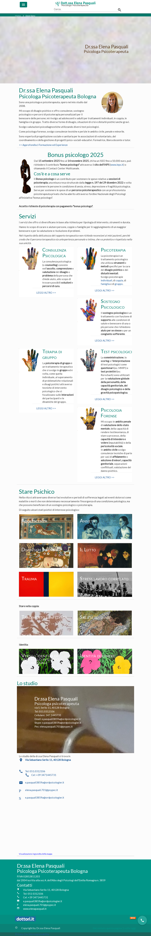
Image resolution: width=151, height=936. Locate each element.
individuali (106, 280)
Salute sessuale (95, 617)
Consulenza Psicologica (54, 252)
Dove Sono (30, 15)
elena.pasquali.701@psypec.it (41, 789)
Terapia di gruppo (52, 354)
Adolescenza (34, 521)
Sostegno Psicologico (113, 304)
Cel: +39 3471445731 (43, 774)
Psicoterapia (113, 250)
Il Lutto (88, 549)
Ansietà (87, 521)
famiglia (105, 283)
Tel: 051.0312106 (35, 771)
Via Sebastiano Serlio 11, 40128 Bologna (46, 889)
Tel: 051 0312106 (33, 893)
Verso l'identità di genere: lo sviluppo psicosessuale (40, 659)
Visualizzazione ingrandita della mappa (35, 854)
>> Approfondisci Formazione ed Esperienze (43, 144)
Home (18, 15)
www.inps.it (117, 164)
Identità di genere (97, 655)
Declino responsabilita (36, 934)
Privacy (19, 934)
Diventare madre (38, 549)
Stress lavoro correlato (104, 578)
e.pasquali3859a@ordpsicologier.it (44, 782)
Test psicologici (116, 351)
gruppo (119, 283)
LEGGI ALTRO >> (46, 292)
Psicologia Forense (111, 412)
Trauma (29, 578)
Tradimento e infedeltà (44, 617)
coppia (119, 280)
